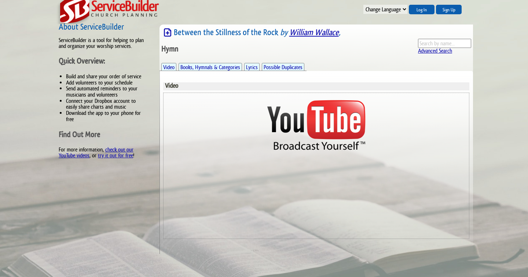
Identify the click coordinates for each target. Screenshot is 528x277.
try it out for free (115, 155)
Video (169, 67)
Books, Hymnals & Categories (210, 67)
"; (385, 9)
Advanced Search (435, 50)
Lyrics (252, 67)
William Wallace (314, 32)
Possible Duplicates (283, 67)
